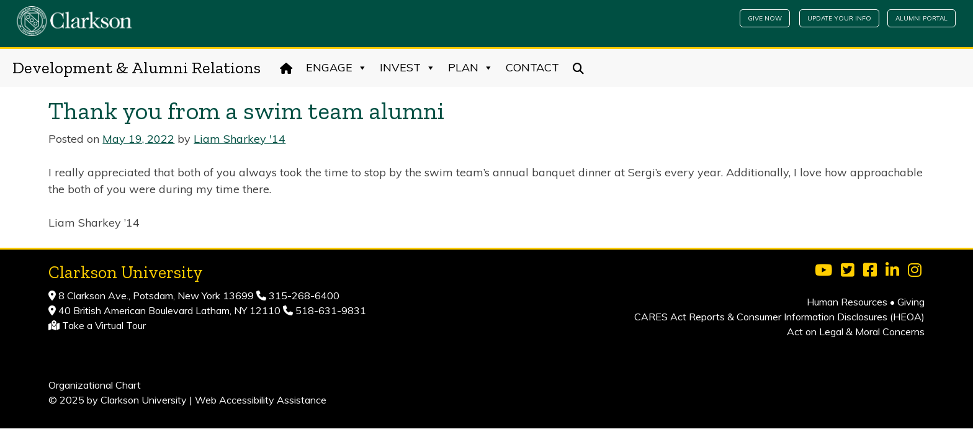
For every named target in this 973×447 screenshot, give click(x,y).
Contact (532, 67)
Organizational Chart (94, 385)
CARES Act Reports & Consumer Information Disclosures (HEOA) (779, 316)
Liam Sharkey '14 (239, 139)
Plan (470, 67)
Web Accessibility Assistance (260, 400)
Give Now (765, 18)
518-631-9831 (329, 310)
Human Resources (847, 302)
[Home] (286, 67)
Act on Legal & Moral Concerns (856, 331)
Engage (336, 67)
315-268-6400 (302, 295)
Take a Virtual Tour (104, 325)
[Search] (578, 67)
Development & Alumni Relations (136, 68)
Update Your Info (839, 18)
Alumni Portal (921, 18)
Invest (408, 67)
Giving (911, 302)
